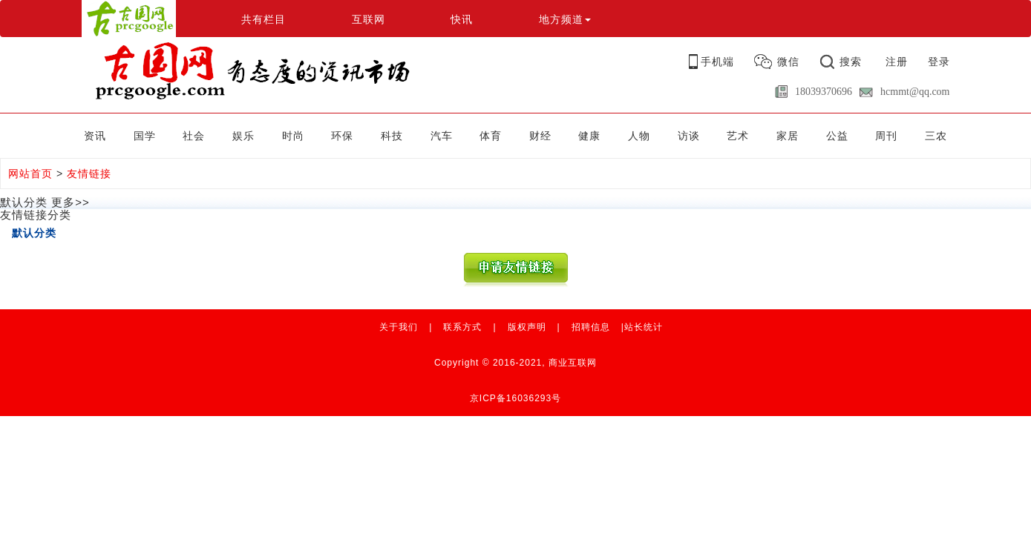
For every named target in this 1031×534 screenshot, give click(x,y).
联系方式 (462, 327)
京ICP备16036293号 (515, 398)
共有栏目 (263, 19)
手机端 (717, 61)
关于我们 (398, 327)
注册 (897, 61)
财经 (540, 136)
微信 (788, 61)
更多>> (70, 202)
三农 (936, 136)
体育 (491, 136)
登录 (939, 61)
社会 (194, 136)
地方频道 (565, 19)
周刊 (886, 136)
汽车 (442, 136)
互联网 (368, 19)
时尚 (293, 136)
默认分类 (34, 233)
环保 (342, 136)
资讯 (95, 136)
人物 (639, 136)
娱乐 (243, 136)
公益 (837, 136)
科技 (392, 136)
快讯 (462, 19)
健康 (589, 136)
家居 (787, 136)
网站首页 (30, 173)
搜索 (850, 61)
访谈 (689, 136)
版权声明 (527, 327)
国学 (145, 136)
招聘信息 (591, 327)
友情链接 (89, 173)
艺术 (738, 136)
